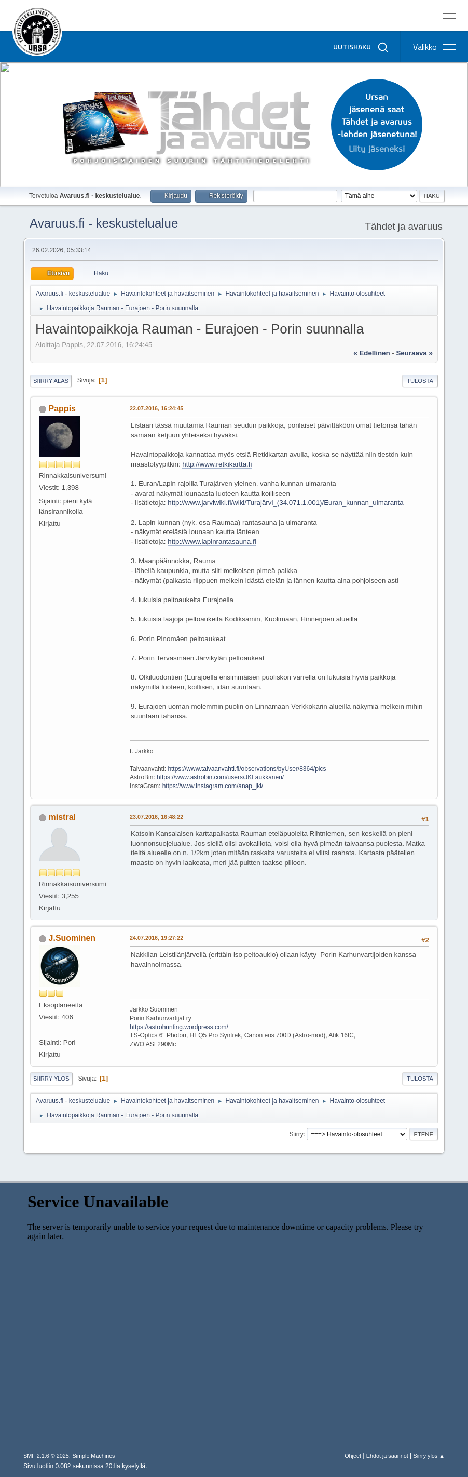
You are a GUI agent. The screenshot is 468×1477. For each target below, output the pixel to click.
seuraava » (414, 353)
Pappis (62, 408)
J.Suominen (72, 938)
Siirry (296, 1134)
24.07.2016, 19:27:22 (156, 938)
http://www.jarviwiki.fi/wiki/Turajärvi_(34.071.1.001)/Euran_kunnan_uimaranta (285, 503)
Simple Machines (93, 1456)
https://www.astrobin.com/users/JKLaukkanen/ (220, 777)
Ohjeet (353, 1456)
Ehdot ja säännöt (387, 1456)
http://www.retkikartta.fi (217, 464)
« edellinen (371, 353)
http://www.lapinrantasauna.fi (212, 541)
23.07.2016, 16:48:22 (156, 817)
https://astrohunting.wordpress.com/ (179, 1027)
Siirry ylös (51, 1078)
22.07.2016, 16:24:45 (156, 408)
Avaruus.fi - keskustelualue (104, 223)
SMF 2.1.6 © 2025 (46, 1456)
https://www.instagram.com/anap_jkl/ (213, 786)
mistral (62, 817)
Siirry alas (50, 381)
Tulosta (420, 381)
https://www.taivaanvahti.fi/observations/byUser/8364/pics (247, 769)
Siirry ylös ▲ (429, 1456)
